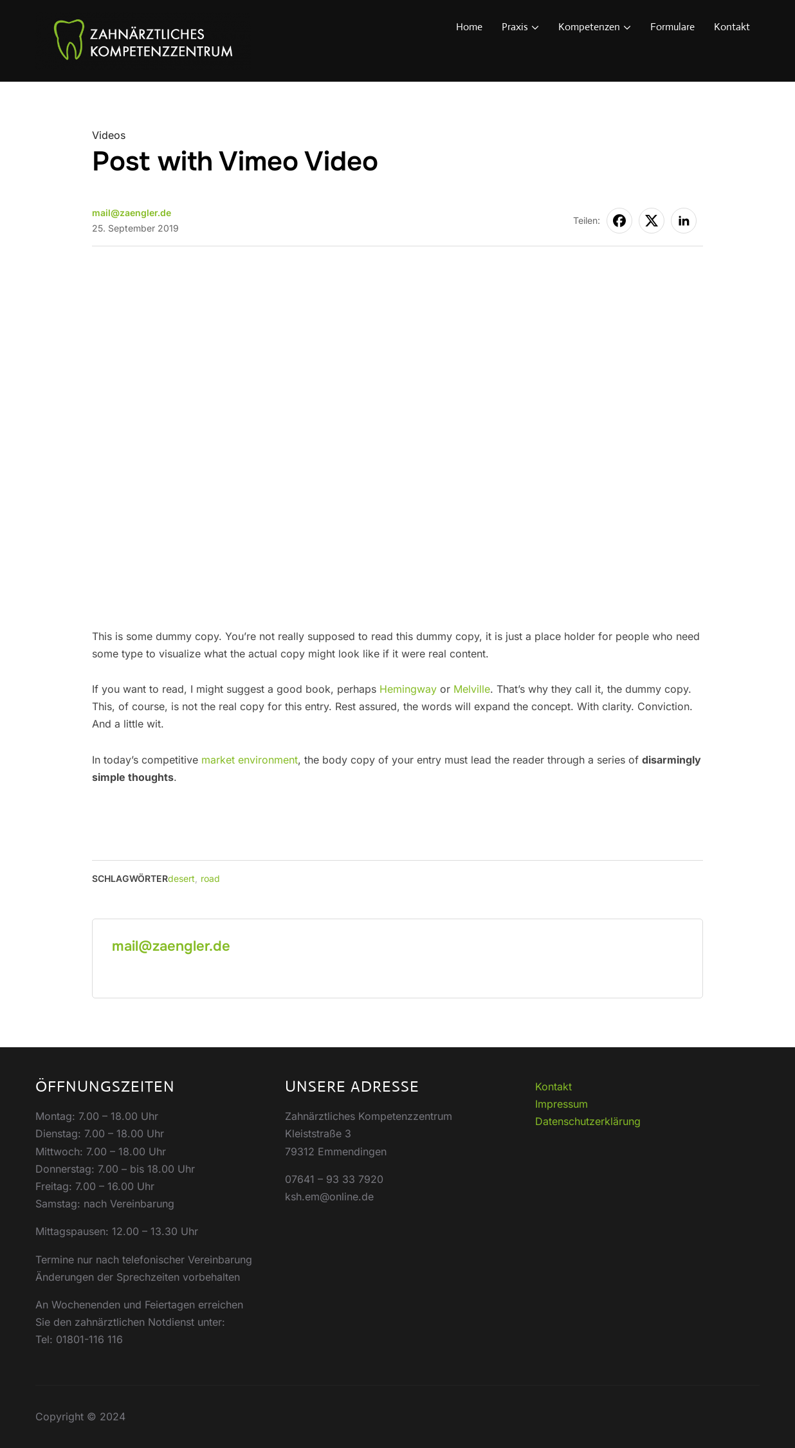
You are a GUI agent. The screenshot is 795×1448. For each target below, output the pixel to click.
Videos (108, 135)
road (210, 878)
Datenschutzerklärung (588, 1121)
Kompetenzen (589, 26)
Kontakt (732, 26)
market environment (249, 759)
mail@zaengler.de (131, 212)
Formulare (672, 26)
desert (181, 878)
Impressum (561, 1103)
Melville (471, 689)
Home (469, 26)
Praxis (515, 26)
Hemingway (408, 689)
